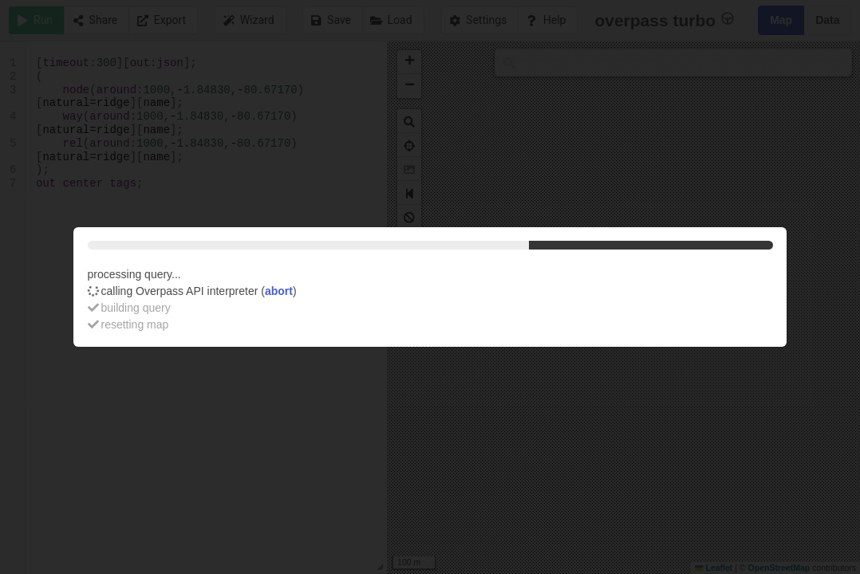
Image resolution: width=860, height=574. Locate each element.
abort (279, 291)
